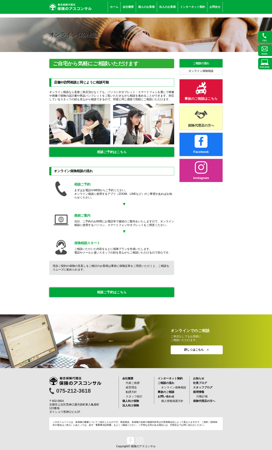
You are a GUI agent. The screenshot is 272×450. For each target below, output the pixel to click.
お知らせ (198, 378)
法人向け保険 (130, 405)
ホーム (114, 6)
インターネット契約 (192, 6)
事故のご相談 (166, 391)
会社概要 (128, 6)
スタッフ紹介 (134, 396)
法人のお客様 (167, 6)
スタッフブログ (202, 387)
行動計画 (202, 396)
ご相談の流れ (201, 63)
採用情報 (198, 391)
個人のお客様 (146, 6)
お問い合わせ (166, 396)
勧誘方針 (131, 391)
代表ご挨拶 (133, 382)
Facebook (201, 152)
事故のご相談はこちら (201, 98)
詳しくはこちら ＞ (196, 349)
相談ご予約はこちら (112, 152)
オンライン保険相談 (201, 70)
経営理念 (131, 387)
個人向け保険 (130, 400)
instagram (201, 178)
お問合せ (214, 6)
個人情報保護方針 (172, 400)
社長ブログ (200, 382)
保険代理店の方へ (201, 125)
